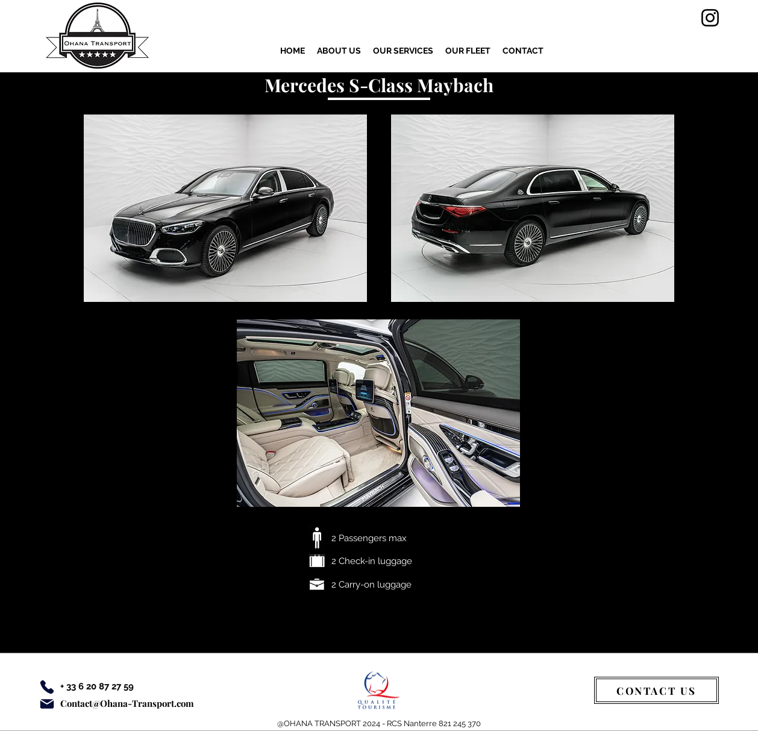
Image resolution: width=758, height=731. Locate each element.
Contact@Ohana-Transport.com (127, 703)
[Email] (47, 704)
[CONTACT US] (656, 690)
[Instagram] (710, 18)
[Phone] (47, 687)
